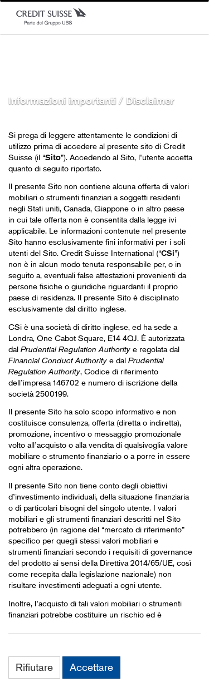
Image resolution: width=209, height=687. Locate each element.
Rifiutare (34, 667)
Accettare (91, 667)
